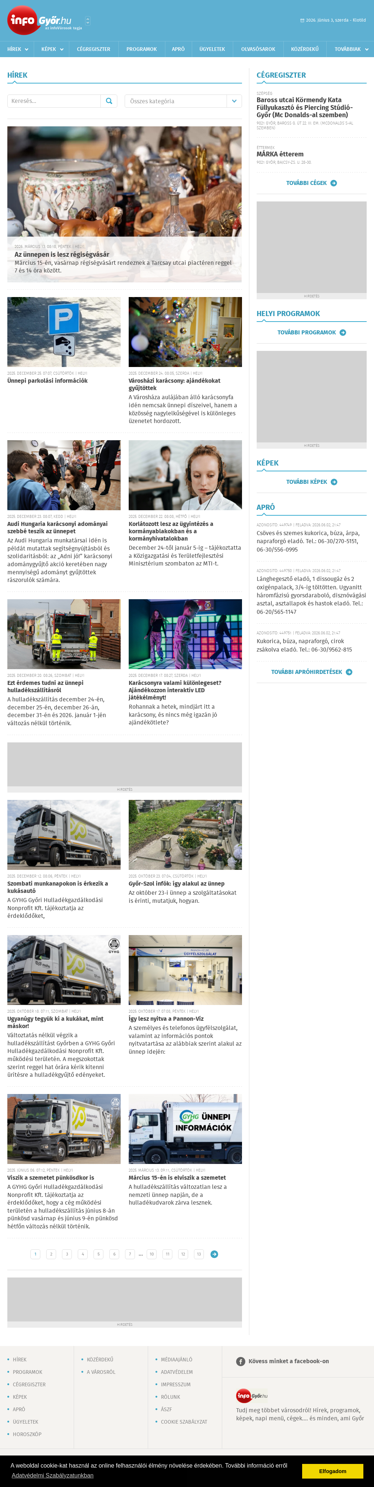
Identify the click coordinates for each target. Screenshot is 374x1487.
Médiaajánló (176, 1360)
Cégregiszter (93, 49)
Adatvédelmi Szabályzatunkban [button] (53, 1475)
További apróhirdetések (306, 672)
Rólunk (170, 1397)
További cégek (306, 183)
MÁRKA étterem (280, 154)
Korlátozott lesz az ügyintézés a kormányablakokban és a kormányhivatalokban (171, 532)
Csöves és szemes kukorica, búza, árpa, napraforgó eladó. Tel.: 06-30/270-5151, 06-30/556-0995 (308, 542)
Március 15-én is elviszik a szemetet (177, 1178)
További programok (307, 332)
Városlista (88, 21)
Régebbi (214, 1254)
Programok (141, 49)
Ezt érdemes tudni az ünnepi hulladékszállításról (45, 687)
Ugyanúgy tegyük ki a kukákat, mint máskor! (55, 1023)
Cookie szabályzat (184, 1422)
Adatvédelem (177, 1372)
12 (183, 1254)
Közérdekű (305, 49)
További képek (306, 482)
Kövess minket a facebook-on (289, 1361)
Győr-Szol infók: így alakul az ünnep (177, 884)
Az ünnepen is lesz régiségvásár (62, 255)
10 (152, 1254)
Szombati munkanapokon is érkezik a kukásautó (57, 887)
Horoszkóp (27, 1435)
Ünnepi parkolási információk (47, 381)
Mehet (108, 101)
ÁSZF (166, 1410)
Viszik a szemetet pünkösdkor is (50, 1178)
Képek (48, 49)
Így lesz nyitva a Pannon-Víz (166, 1019)
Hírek (14, 49)
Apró (178, 49)
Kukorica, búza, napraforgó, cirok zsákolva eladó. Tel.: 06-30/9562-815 (304, 645)
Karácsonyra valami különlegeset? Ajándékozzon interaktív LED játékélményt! (175, 690)
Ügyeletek (212, 49)
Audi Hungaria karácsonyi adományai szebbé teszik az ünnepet (57, 528)
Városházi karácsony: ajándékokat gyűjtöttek (174, 385)
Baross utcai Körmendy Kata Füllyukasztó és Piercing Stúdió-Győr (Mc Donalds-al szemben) (305, 107)
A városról (101, 1372)
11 (167, 1254)
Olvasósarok (258, 49)
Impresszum (176, 1385)
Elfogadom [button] (332, 1471)
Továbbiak (348, 49)
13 (199, 1254)
